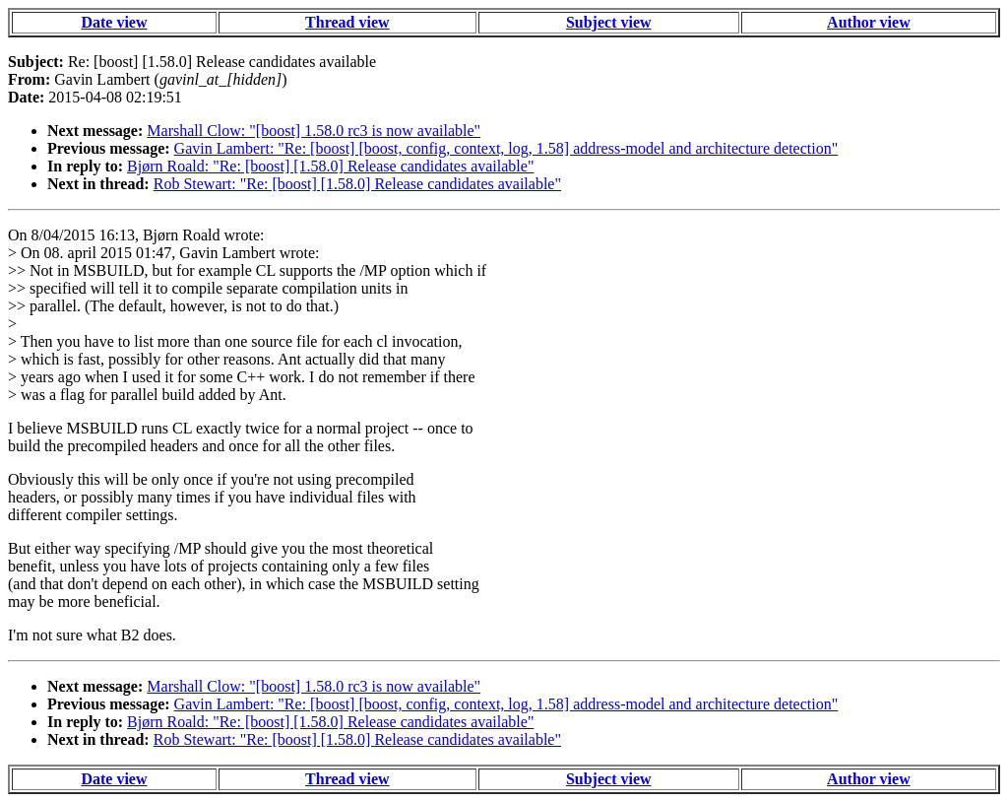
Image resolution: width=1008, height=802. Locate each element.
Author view (869, 22)
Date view (114, 22)
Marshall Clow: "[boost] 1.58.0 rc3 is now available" (313, 130)
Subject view (609, 22)
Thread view (347, 22)
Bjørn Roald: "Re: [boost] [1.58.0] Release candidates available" (330, 166)
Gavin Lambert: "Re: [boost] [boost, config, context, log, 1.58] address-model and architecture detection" (506, 148)
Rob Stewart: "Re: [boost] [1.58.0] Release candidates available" (357, 183)
